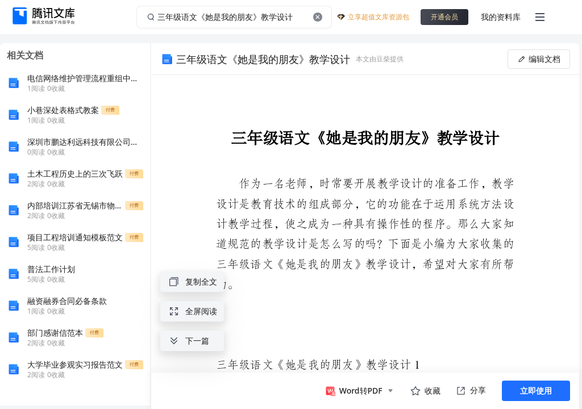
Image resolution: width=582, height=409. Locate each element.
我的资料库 (501, 16)
